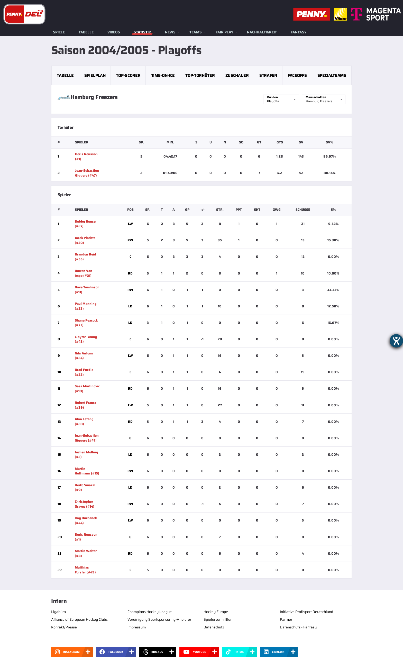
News (170, 32)
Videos (113, 32)
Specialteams (331, 75)
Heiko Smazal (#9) (85, 487)
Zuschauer (237, 75)
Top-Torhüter (200, 75)
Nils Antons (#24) (84, 356)
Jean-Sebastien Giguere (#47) (87, 173)
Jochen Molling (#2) (86, 455)
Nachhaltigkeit (262, 32)
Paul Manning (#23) (86, 306)
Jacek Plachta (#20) (85, 240)
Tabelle (86, 32)
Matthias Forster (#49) (85, 570)
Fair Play (224, 32)
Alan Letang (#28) (84, 421)
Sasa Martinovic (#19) (87, 388)
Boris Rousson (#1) (86, 156)
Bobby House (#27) (85, 224)
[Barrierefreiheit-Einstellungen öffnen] (396, 340)
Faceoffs (297, 75)
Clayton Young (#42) (86, 339)
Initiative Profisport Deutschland (306, 612)
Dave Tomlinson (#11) (87, 290)
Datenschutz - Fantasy (298, 627)
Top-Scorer (128, 75)
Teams (195, 32)
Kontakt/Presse (64, 627)
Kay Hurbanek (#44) (86, 520)
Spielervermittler (218, 619)
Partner (286, 619)
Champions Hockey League (149, 612)
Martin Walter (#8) (86, 553)
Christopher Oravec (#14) (84, 504)
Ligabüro (58, 612)
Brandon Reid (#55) (85, 257)
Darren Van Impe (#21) (83, 273)
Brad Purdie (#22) (84, 372)
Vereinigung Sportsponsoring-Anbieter (159, 619)
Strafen (268, 75)
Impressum (136, 627)
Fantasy (299, 32)
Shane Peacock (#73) (86, 323)
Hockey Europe (216, 612)
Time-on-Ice (163, 75)
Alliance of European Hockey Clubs (79, 619)
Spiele (59, 32)
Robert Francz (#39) (85, 405)
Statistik (142, 32)
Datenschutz (214, 627)
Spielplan (94, 75)
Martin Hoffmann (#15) (87, 471)
